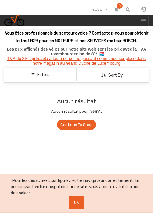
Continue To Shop (76, 124)
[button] (112, 75)
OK (76, 202)
